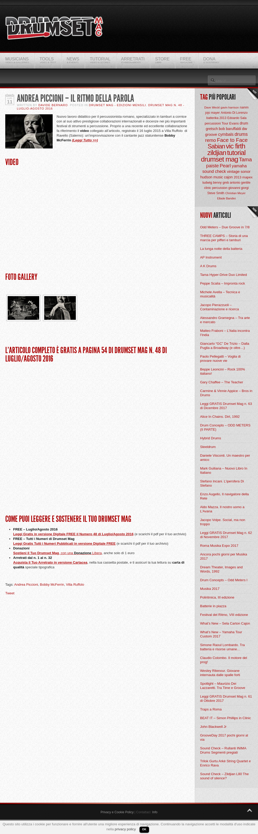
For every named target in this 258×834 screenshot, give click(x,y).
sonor (246, 171)
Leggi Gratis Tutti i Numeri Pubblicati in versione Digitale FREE (64, 543)
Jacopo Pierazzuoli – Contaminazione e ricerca (219, 307)
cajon (228, 177)
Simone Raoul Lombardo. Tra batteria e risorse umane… (222, 647)
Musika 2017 (210, 589)
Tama (245, 159)
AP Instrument (211, 257)
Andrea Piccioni (26, 584)
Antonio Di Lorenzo (234, 113)
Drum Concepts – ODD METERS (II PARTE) (225, 427)
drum (244, 123)
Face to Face (232, 140)
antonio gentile (240, 182)
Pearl (225, 165)
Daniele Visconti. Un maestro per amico (225, 458)
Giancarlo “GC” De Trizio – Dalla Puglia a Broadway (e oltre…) (224, 346)
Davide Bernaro (53, 105)
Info (154, 812)
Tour (225, 123)
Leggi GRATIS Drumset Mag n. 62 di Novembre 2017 (226, 535)
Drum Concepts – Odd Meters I (223, 580)
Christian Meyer (235, 193)
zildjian (216, 153)
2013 (237, 177)
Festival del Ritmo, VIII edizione (224, 615)
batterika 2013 (216, 118)
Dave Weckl (212, 107)
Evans (234, 123)
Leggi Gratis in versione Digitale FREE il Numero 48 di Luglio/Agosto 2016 (73, 534)
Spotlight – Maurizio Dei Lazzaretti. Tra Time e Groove (222, 686)
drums (241, 134)
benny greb (221, 182)
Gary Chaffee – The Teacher (221, 382)
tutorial (236, 153)
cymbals (226, 134)
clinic (207, 188)
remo (210, 140)
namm (244, 107)
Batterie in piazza (213, 606)
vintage (233, 171)
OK (144, 829)
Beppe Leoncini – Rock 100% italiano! (222, 371)
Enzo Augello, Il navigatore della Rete (224, 496)
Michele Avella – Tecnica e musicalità (220, 294)
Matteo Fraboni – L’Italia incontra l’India (225, 333)
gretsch (212, 129)
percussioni (213, 123)
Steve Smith (215, 193)
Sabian (216, 146)
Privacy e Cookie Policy (117, 812)
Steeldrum (208, 447)
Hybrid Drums (210, 438)
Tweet (9, 593)
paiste (212, 165)
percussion (219, 188)
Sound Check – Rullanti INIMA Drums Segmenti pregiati (223, 750)
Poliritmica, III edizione (217, 597)
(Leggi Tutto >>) (85, 140)
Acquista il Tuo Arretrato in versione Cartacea (50, 562)
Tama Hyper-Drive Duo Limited (223, 275)
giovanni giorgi (238, 188)
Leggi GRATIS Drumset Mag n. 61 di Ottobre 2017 (226, 698)
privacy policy (125, 829)
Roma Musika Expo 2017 (219, 546)
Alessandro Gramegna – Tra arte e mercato (225, 320)
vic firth (235, 146)
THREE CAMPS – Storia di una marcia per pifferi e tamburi (224, 238)
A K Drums (208, 266)
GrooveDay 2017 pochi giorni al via (224, 737)
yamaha (239, 166)
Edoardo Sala (236, 118)
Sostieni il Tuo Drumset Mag (36, 553)
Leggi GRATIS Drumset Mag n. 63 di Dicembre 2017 (226, 406)
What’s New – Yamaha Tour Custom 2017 (221, 634)
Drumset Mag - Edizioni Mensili (117, 105)
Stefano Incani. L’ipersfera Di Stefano (222, 483)
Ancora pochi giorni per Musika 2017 (223, 556)
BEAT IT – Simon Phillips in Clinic (225, 718)
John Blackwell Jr (213, 727)
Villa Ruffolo (75, 584)
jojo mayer (212, 113)
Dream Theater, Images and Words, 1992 (221, 569)
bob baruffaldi (230, 129)
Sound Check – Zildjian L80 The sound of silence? (224, 776)
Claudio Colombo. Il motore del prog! (223, 660)
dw (244, 128)
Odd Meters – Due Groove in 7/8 (225, 227)
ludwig (207, 182)
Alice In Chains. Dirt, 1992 (220, 417)
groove (211, 134)
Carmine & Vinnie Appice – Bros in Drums (226, 393)
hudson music (211, 177)
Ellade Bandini (226, 198)
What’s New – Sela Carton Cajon (225, 623)
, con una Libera (80, 553)
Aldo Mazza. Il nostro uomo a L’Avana (222, 509)
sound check (214, 171)
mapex (247, 177)
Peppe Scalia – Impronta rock (222, 283)
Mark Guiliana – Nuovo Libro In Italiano (223, 470)
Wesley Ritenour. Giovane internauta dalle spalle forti (220, 673)
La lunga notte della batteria (221, 249)
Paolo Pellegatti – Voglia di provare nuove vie (220, 358)
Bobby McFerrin (52, 584)
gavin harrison (230, 107)
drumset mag (219, 159)
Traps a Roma (211, 709)
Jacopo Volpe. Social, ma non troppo (222, 522)
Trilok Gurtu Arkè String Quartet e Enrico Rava (225, 763)
